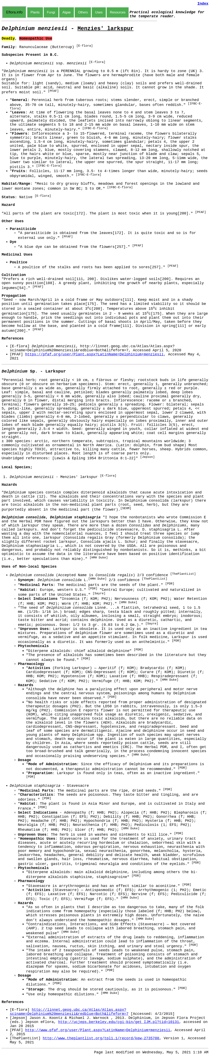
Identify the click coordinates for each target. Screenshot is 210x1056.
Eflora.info (14, 12)
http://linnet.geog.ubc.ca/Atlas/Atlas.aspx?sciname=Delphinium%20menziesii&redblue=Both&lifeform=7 (69, 1012)
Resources (117, 12)
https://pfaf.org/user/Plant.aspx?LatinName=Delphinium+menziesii (94, 354)
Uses (98, 12)
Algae (66, 12)
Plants (35, 12)
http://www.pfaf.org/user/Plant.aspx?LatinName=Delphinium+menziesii (97, 1030)
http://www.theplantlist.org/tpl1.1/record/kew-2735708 (101, 1038)
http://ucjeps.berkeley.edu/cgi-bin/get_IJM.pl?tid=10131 (118, 1022)
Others (83, 12)
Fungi (51, 12)
